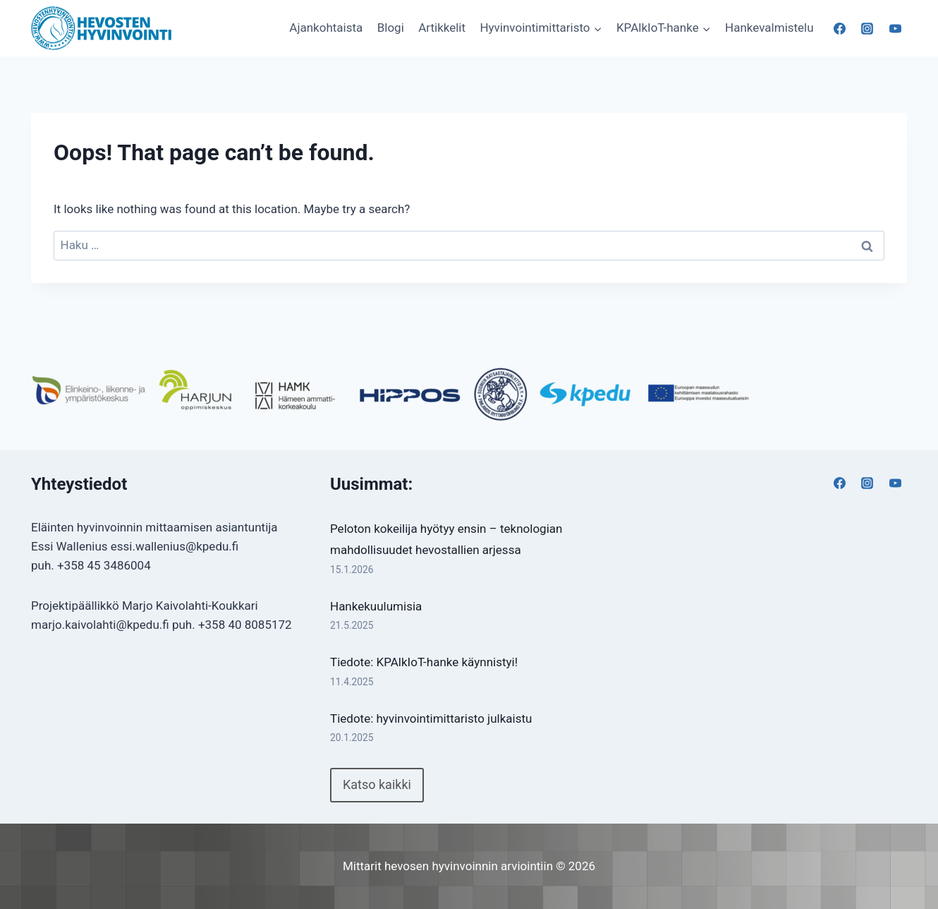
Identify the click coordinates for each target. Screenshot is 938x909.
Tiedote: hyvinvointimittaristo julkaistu (431, 718)
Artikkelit (441, 27)
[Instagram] (867, 28)
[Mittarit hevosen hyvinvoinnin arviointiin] (101, 28)
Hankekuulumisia (376, 606)
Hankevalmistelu (769, 27)
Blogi (390, 27)
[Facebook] (840, 28)
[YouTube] (895, 28)
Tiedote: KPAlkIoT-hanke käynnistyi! (424, 662)
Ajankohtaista (326, 27)
